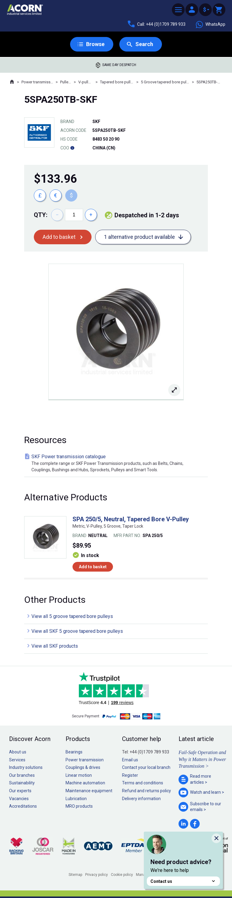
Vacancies (19, 798)
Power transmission (37, 82)
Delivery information (141, 798)
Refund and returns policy (146, 790)
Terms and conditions (142, 782)
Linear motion (79, 775)
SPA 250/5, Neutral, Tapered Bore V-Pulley (130, 519)
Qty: (40, 215)
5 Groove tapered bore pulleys (165, 82)
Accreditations (23, 806)
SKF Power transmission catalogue (117, 463)
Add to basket (59, 237)
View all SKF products (54, 646)
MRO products (79, 806)
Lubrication (76, 798)
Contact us (183, 881)
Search (144, 44)
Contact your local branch (146, 767)
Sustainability (22, 782)
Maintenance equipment (89, 790)
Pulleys (65, 82)
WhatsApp (210, 24)
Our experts (20, 790)
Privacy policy (96, 875)
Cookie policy (122, 875)
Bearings (74, 751)
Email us (130, 759)
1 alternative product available (139, 237)
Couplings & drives (83, 767)
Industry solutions (26, 767)
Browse (95, 44)
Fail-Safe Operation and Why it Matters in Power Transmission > (202, 759)
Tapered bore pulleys (117, 82)
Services (17, 759)
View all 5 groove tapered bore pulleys (72, 616)
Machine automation (85, 782)
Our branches (22, 775)
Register (130, 775)
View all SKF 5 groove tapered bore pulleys (77, 631)
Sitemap (75, 875)
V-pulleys (85, 82)
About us (17, 751)
